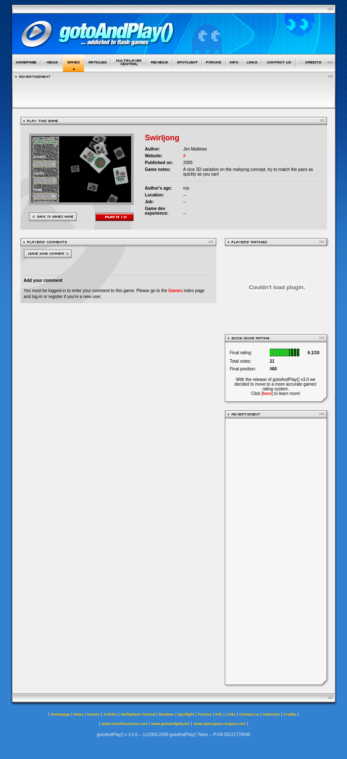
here (267, 393)
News (79, 714)
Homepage (60, 714)
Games (175, 290)
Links (231, 714)
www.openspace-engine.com (219, 724)
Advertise (271, 714)
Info (218, 714)
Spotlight (186, 714)
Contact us (249, 714)
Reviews (166, 714)
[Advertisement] (276, 551)
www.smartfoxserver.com (124, 724)
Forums (205, 714)
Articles (110, 714)
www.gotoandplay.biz (170, 724)
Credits (290, 714)
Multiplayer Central (138, 714)
